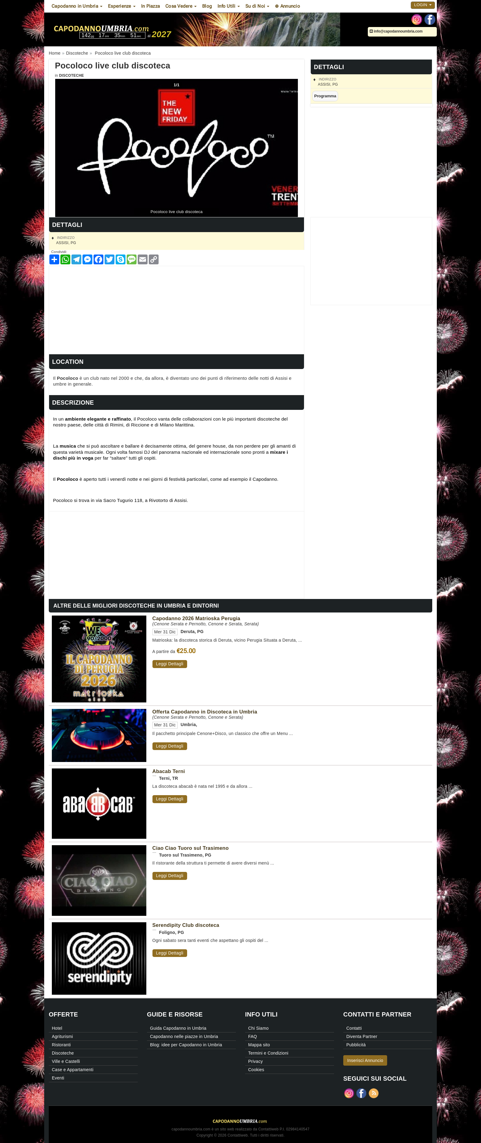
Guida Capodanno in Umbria (178, 1028)
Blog (207, 6)
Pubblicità (356, 1044)
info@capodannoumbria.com (396, 31)
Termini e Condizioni (268, 1053)
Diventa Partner (361, 1036)
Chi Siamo (258, 1028)
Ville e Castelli (66, 1061)
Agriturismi (62, 1036)
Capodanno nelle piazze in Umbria (184, 1036)
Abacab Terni (168, 771)
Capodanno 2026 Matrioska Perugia (196, 618)
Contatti (354, 1028)
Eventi (58, 1077)
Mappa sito (259, 1044)
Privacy (255, 1061)
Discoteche (71, 75)
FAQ (252, 1036)
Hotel (57, 1028)
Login (423, 4)
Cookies (256, 1069)
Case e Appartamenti (73, 1069)
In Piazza (150, 6)
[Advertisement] (176, 309)
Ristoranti (61, 1044)
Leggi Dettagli (169, 663)
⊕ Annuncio (287, 6)
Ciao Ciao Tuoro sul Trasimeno (190, 848)
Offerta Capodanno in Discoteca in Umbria (204, 711)
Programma (325, 96)
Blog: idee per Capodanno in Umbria (186, 1044)
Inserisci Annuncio (365, 1060)
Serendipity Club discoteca (185, 925)
